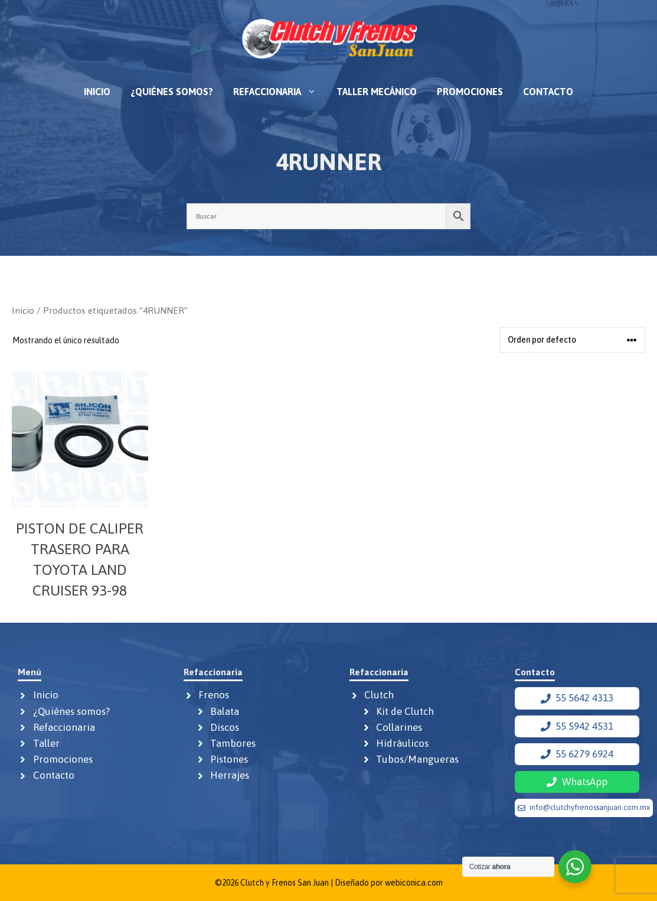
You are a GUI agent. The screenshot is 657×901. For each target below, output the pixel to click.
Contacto (548, 91)
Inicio (97, 91)
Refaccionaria (279, 91)
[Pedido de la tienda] (572, 340)
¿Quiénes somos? (171, 91)
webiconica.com (414, 882)
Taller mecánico (376, 91)
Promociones (470, 91)
